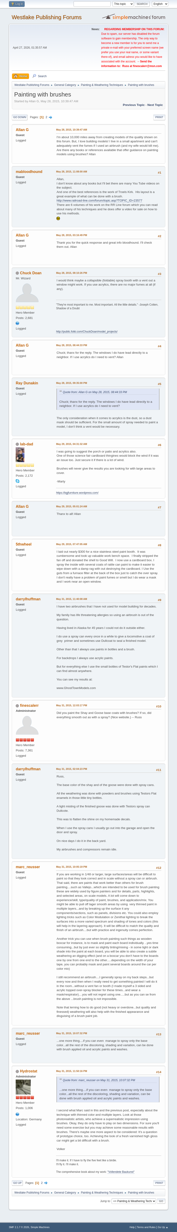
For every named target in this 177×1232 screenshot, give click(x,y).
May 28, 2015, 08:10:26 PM (71, 273)
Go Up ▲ (163, 1227)
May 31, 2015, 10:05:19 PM (71, 866)
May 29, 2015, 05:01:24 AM (71, 506)
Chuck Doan (30, 273)
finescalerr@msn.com (147, 66)
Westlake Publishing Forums (46, 17)
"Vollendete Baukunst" (121, 1172)
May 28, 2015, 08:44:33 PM (71, 345)
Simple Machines (40, 1227)
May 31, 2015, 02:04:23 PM (71, 769)
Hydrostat (28, 1071)
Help (132, 1227)
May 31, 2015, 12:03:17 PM (71, 705)
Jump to (105, 1201)
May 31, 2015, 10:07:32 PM (71, 1033)
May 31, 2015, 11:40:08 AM (71, 599)
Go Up (17, 1183)
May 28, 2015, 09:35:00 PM (71, 383)
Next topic (155, 105)
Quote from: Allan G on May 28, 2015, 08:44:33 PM (95, 392)
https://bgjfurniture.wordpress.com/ (77, 492)
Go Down (19, 117)
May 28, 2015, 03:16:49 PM (71, 235)
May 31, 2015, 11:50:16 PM (71, 1071)
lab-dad (26, 444)
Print (159, 117)
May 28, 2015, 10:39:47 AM (71, 129)
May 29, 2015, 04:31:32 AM (71, 444)
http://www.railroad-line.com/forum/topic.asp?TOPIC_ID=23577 (99, 200)
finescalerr (29, 705)
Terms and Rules (146, 1227)
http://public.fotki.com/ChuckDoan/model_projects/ (86, 331)
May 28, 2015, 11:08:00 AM (71, 171)
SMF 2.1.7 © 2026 (19, 1227)
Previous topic (134, 105)
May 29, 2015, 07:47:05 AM (71, 544)
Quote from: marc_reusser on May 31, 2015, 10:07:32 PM (99, 1080)
